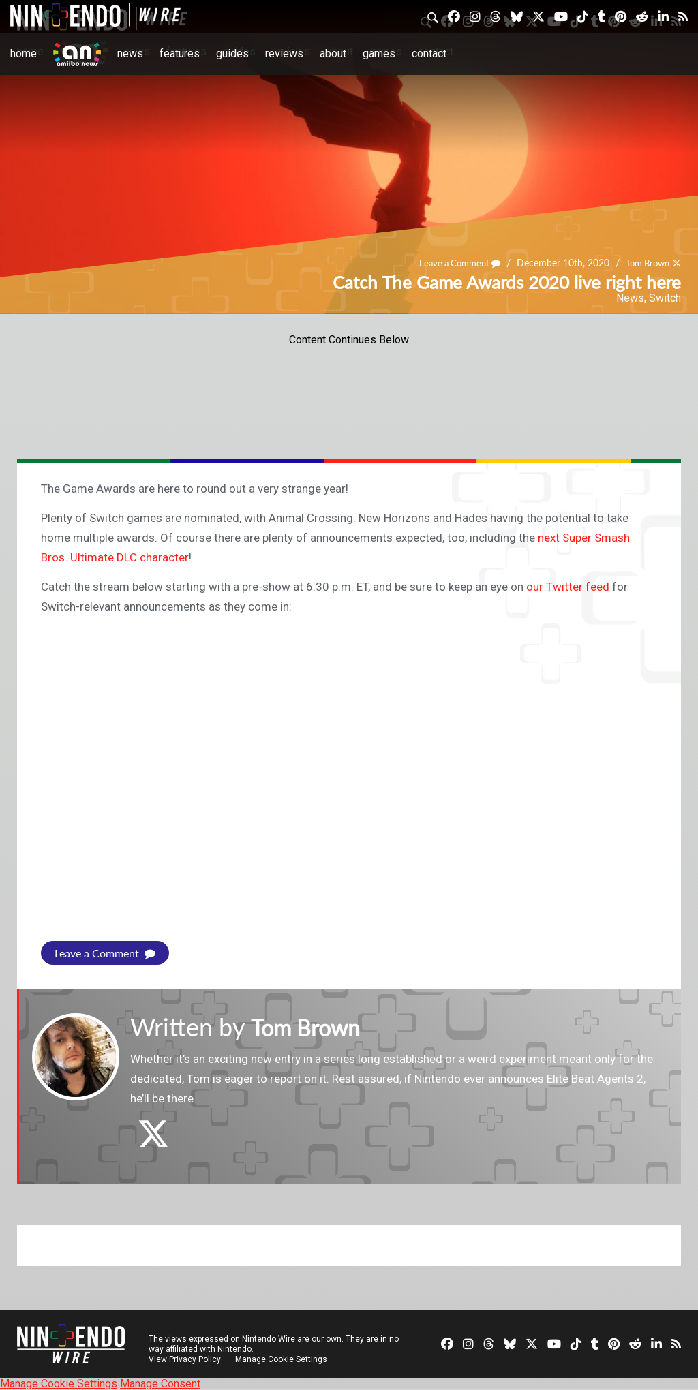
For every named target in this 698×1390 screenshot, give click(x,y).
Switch (665, 298)
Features (180, 53)
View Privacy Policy (185, 1359)
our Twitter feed (567, 586)
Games (379, 53)
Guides (232, 53)
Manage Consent (160, 1383)
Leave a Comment (451, 262)
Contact (429, 53)
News (130, 53)
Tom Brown (644, 262)
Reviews (284, 53)
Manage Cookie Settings (283, 1359)
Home (23, 53)
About (333, 53)
